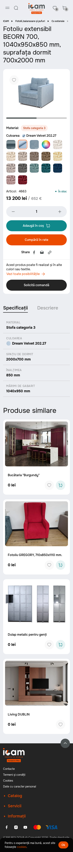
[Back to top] (65, 743)
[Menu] (7, 7)
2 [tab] (52, 118)
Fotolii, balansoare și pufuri (30, 21)
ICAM (6, 21)
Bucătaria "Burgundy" (24, 475)
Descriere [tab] (47, 308)
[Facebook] (6, 827)
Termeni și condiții (14, 774)
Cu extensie (58, 21)
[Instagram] (15, 827)
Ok (63, 845)
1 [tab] (21, 118)
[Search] (16, 7)
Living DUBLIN (19, 714)
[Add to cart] (60, 485)
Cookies (8, 780)
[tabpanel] (36, 92)
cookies (21, 847)
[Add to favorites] (49, 485)
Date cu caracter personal (19, 786)
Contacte (9, 769)
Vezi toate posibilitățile (25, 274)
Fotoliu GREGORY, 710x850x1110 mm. (35, 555)
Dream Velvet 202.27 (39, 136)
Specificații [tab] (15, 308)
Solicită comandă (36, 285)
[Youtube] (25, 827)
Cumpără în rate (36, 240)
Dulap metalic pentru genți (27, 635)
